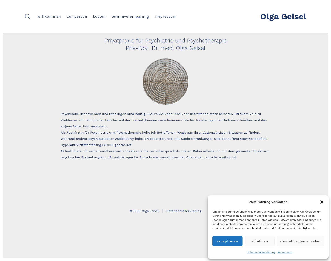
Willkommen (49, 16)
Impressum (284, 252)
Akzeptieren (227, 241)
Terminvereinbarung (130, 16)
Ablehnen (259, 241)
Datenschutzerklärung (261, 252)
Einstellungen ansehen (301, 241)
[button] (322, 202)
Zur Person (77, 16)
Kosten (99, 16)
